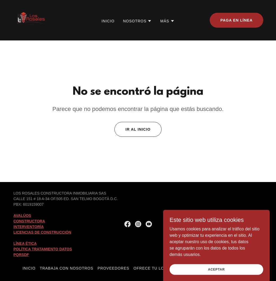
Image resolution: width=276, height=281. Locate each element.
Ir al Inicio (137, 129)
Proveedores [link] (113, 268)
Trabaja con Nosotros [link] (66, 268)
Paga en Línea (236, 20)
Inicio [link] (107, 21)
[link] (31, 20)
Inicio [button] (29, 268)
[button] (137, 21)
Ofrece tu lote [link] (152, 268)
